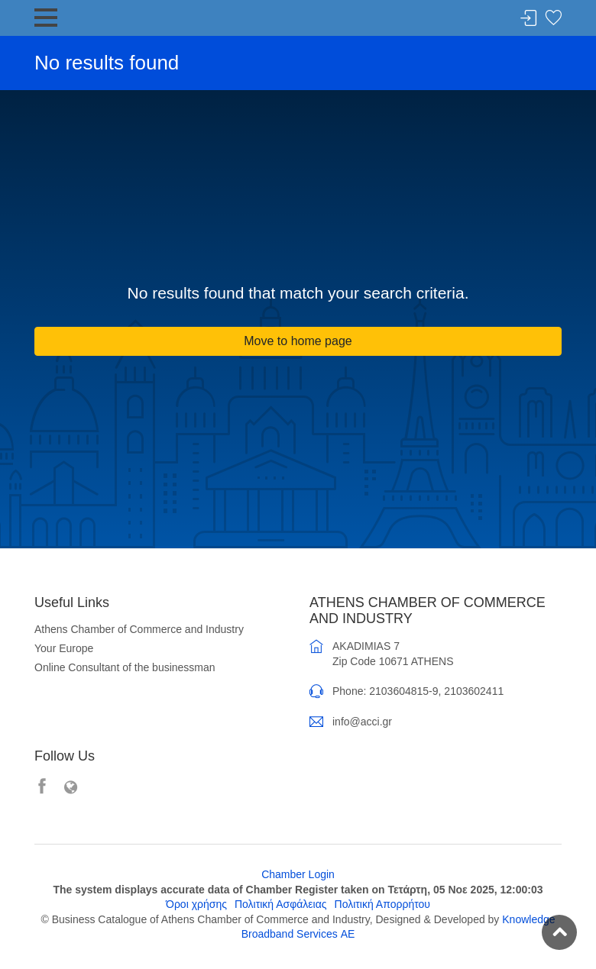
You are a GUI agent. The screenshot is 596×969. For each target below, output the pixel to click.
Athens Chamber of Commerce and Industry (139, 629)
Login (528, 18)
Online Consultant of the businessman (124, 667)
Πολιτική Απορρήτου (382, 904)
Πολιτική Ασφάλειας (281, 904)
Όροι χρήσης (196, 904)
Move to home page (297, 340)
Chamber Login (298, 874)
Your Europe (63, 648)
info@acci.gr (362, 721)
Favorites (553, 18)
